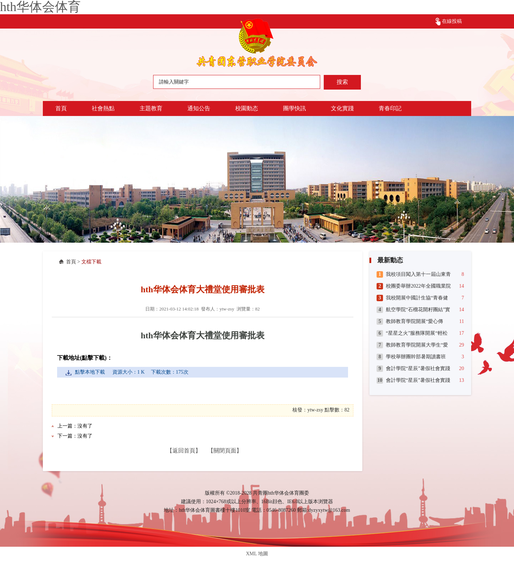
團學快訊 (294, 108)
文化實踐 (342, 108)
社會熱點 (103, 108)
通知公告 (198, 108)
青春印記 (390, 108)
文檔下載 (91, 261)
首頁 (61, 108)
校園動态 (246, 108)
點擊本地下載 (90, 372)
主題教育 (151, 108)
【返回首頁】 (184, 451)
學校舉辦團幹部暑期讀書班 (416, 356)
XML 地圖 (257, 553)
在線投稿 (452, 21)
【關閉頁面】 (225, 451)
